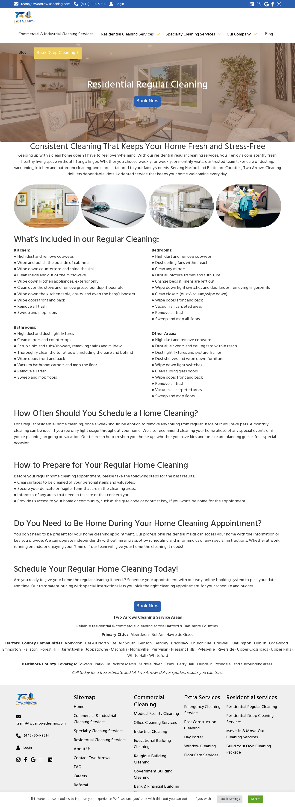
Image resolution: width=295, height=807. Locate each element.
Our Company (239, 34)
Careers (80, 776)
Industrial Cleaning (150, 732)
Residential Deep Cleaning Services (250, 719)
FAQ (77, 767)
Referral (81, 785)
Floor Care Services (201, 755)
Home (79, 707)
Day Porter (193, 737)
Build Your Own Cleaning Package (248, 749)
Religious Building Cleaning (150, 759)
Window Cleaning (200, 746)
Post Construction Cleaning (200, 725)
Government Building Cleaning (153, 774)
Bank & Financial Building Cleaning (156, 790)
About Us (82, 749)
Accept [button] (255, 799)
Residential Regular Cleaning (251, 707)
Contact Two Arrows (92, 758)
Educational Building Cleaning (152, 744)
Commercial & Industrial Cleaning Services (55, 34)
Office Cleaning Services (155, 723)
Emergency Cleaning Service (202, 710)
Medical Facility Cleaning (156, 714)
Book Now (147, 101)
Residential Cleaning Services (127, 34)
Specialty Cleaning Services (190, 34)
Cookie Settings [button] (229, 799)
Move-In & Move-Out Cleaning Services (245, 734)
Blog (269, 34)
